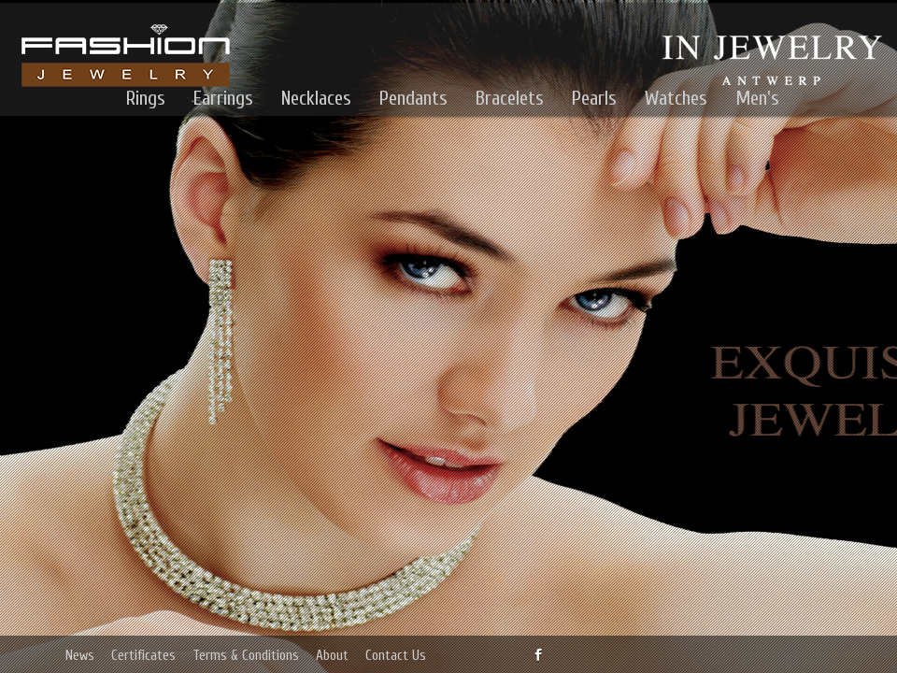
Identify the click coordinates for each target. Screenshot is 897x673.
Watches (676, 98)
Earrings (223, 98)
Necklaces (316, 98)
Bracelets (510, 98)
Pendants (413, 98)
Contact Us (395, 656)
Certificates (143, 656)
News (79, 656)
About (332, 656)
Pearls (594, 98)
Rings (145, 98)
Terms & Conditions (245, 656)
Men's (757, 98)
